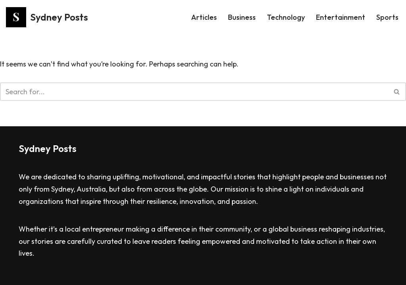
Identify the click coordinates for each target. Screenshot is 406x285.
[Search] (194, 91)
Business (242, 17)
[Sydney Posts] (47, 17)
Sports (387, 17)
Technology (286, 17)
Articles (204, 17)
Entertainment (340, 17)
